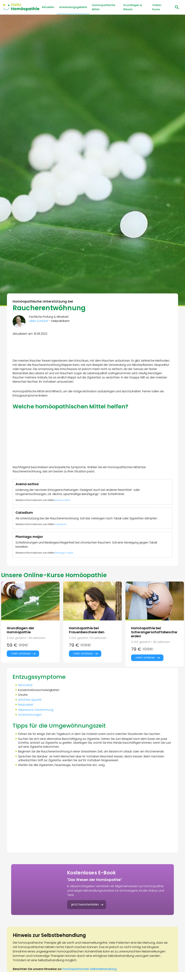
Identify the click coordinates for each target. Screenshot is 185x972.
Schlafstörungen (30, 725)
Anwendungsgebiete (73, 7)
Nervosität (26, 695)
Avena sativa (63, 505)
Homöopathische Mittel (103, 7)
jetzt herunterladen (86, 918)
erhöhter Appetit (30, 710)
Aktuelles (48, 7)
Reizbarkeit (26, 715)
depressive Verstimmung (36, 720)
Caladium (62, 530)
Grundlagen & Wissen (132, 7)
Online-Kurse (157, 7)
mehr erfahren (21, 663)
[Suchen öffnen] (175, 7)
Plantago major (65, 560)
